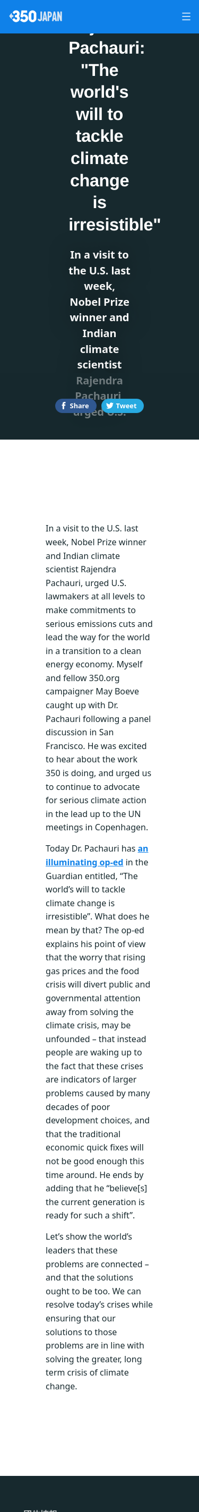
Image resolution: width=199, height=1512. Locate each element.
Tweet (126, 405)
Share (79, 405)
